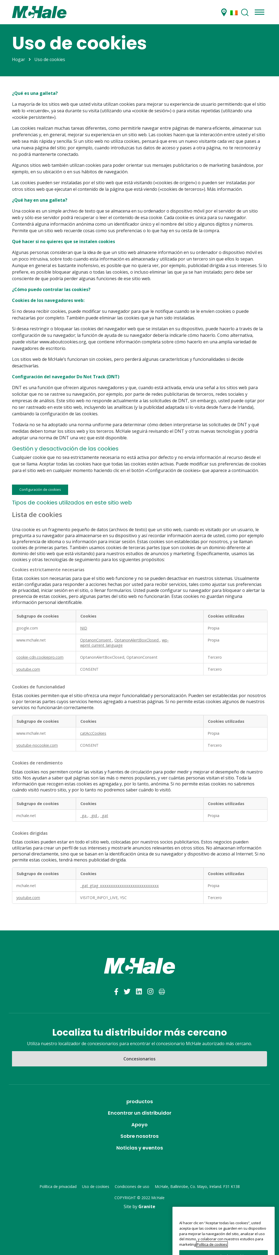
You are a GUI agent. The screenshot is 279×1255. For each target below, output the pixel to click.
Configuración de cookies (40, 489)
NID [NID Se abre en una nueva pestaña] (83, 628)
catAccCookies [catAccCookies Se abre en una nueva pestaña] (93, 733)
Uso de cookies (95, 1186)
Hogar (18, 59)
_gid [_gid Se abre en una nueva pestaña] (94, 815)
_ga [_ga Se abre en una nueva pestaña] (83, 815)
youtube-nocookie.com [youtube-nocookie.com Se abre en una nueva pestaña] (37, 745)
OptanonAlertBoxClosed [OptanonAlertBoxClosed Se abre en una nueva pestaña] (137, 640)
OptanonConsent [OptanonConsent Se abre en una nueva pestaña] (96, 640)
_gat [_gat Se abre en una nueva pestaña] (104, 815)
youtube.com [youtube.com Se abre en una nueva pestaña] (28, 669)
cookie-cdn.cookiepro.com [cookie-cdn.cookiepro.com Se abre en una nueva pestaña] (39, 657)
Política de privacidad (58, 1186)
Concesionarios (139, 1059)
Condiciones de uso (132, 1186)
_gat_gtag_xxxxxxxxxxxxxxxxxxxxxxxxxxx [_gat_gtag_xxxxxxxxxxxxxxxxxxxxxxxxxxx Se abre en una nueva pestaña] (119, 885)
